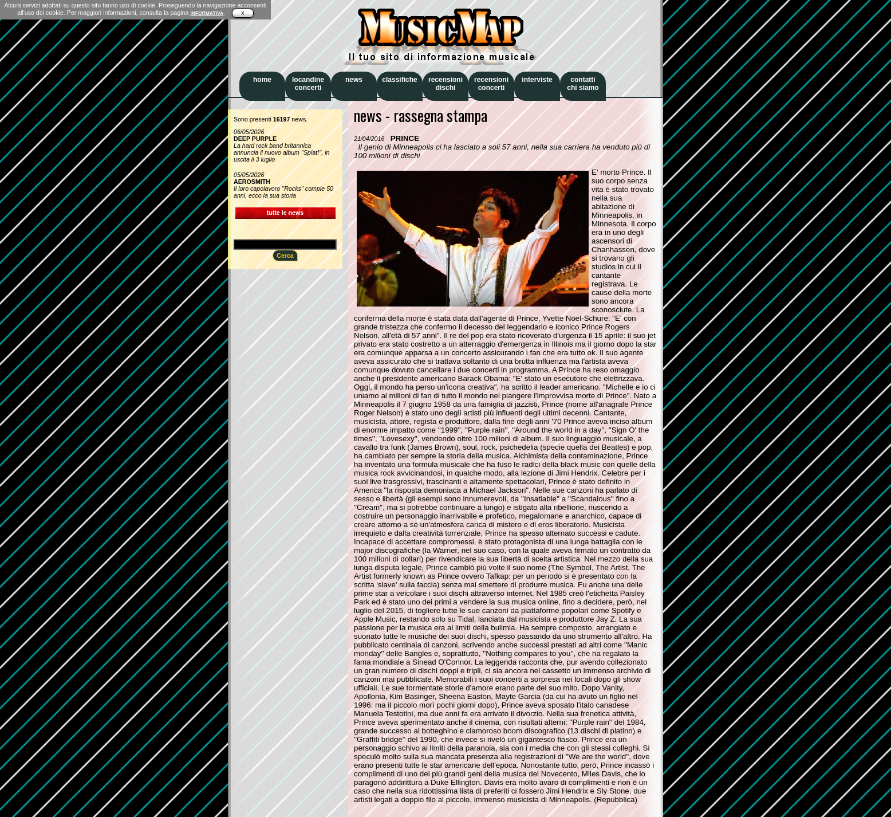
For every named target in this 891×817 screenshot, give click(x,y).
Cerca (285, 255)
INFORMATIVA (206, 13)
